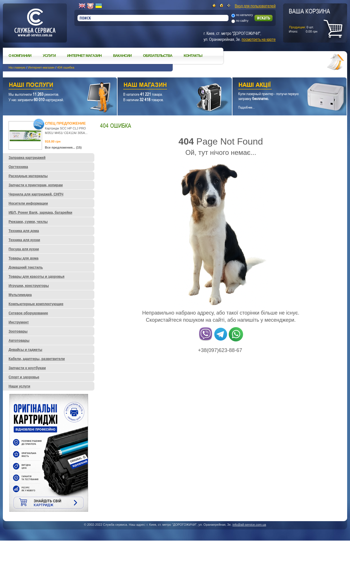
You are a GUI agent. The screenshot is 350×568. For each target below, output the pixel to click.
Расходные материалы (28, 176)
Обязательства (157, 55)
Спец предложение (65, 123)
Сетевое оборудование (28, 313)
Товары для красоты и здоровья (36, 277)
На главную (17, 67)
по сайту (242, 20)
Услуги (49, 55)
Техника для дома (24, 231)
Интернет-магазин (41, 67)
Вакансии (122, 55)
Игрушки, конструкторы (29, 286)
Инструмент (19, 322)
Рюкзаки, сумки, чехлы (28, 222)
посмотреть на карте (259, 39)
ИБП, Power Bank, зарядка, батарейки (40, 213)
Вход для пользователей (255, 6)
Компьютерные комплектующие (36, 304)
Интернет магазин (84, 55)
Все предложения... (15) (63, 147)
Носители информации (28, 203)
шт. (309, 20)
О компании (20, 55)
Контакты (193, 55)
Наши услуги (53, 85)
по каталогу (244, 15)
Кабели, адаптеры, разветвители (37, 359)
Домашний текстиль (26, 267)
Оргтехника (18, 167)
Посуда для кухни (24, 249)
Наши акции (281, 85)
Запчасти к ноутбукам (27, 368)
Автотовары (19, 341)
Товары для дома (23, 258)
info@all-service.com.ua (249, 524)
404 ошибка (65, 67)
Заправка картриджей (27, 158)
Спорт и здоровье (24, 377)
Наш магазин (164, 85)
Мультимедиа (20, 295)
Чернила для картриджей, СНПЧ (36, 194)
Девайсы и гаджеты (25, 350)
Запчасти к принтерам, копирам (36, 185)
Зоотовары (18, 331)
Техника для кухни (24, 240)
